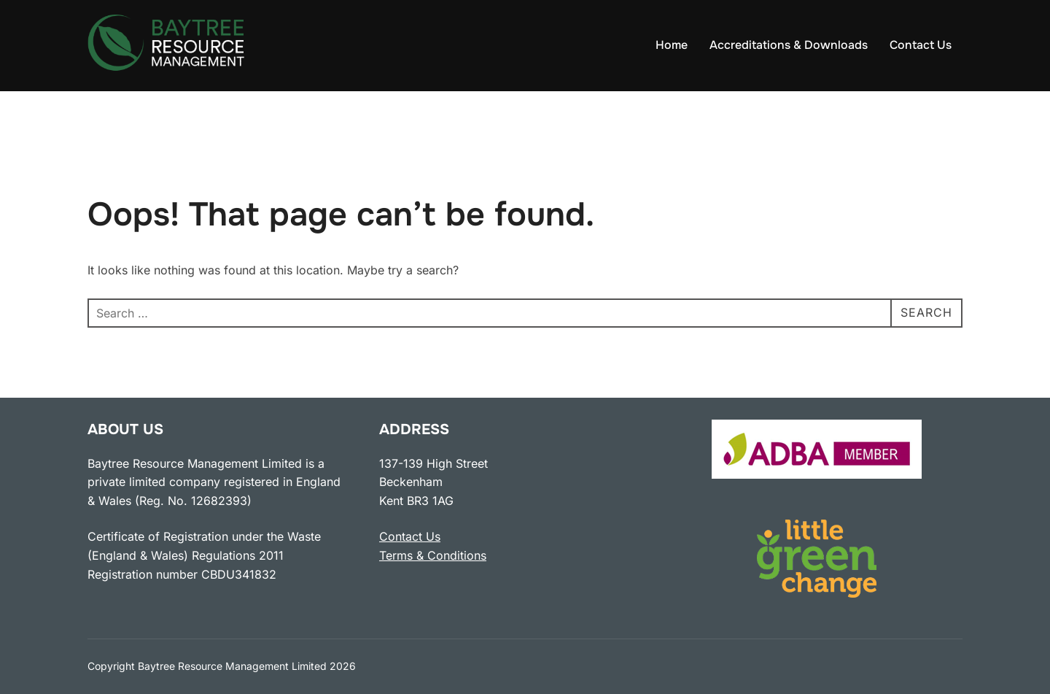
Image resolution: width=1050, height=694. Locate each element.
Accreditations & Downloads (788, 45)
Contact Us (921, 45)
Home (672, 45)
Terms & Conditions (432, 555)
